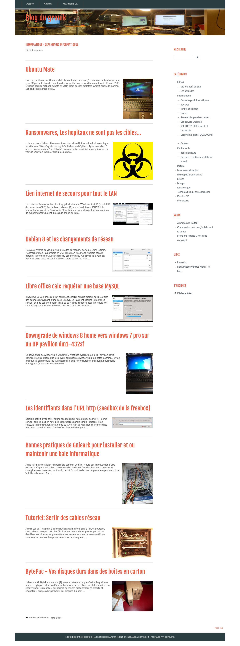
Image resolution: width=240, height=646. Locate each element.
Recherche (180, 49)
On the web (183, 148)
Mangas (181, 183)
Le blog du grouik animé (189, 174)
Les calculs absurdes (187, 170)
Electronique (183, 187)
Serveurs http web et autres (195, 117)
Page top (218, 628)
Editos (180, 81)
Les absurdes (187, 90)
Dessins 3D (183, 196)
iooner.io (181, 262)
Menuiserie (183, 200)
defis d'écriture (188, 152)
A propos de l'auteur (187, 222)
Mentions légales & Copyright (133, 637)
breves (180, 178)
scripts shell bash (189, 108)
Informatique (34, 44)
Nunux (184, 113)
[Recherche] (183, 57)
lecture (180, 165)
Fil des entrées (35, 50)
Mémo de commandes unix (79, 637)
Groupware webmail (191, 121)
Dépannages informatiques (194, 100)
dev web (184, 104)
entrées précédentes (39, 617)
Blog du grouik (46, 17)
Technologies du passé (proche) (193, 191)
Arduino (184, 143)
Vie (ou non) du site (190, 86)
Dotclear (169, 637)
